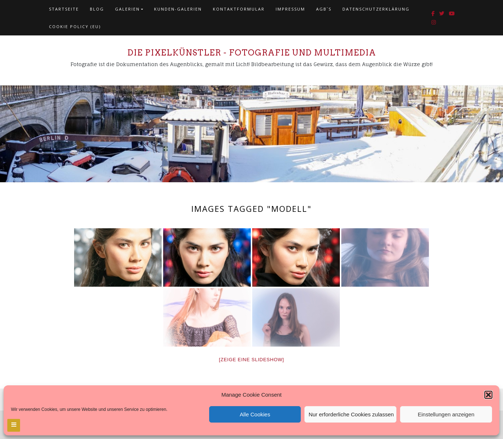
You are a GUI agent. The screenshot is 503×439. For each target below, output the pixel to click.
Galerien (127, 9)
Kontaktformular (239, 9)
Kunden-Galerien (178, 9)
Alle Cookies (255, 414)
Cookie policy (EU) (75, 26)
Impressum (290, 9)
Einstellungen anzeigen (446, 414)
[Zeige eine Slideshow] (251, 359)
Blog (97, 9)
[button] (488, 394)
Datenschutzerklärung (376, 9)
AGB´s (323, 9)
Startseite (64, 9)
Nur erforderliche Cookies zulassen (350, 414)
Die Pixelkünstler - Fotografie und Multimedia (251, 52)
